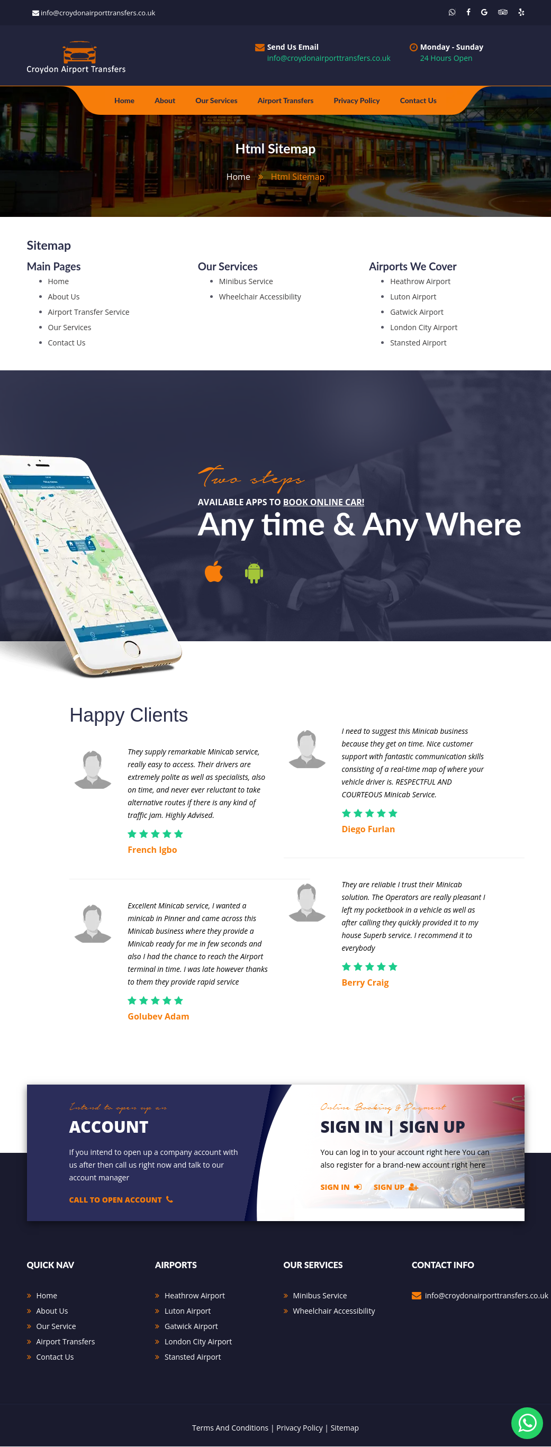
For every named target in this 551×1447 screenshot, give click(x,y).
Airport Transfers (286, 100)
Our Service (56, 1327)
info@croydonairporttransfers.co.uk (98, 12)
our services (70, 328)
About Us (52, 1311)
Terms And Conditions (230, 1428)
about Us (64, 297)
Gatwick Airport (417, 312)
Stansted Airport (418, 343)
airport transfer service (89, 312)
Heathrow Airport (420, 282)
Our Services (216, 100)
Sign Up (396, 1187)
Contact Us (418, 100)
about (165, 100)
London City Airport (423, 328)
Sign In (341, 1187)
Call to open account (121, 1200)
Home (124, 100)
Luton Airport (413, 297)
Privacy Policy (356, 100)
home (238, 177)
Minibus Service (246, 282)
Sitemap (345, 1428)
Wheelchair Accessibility (260, 297)
